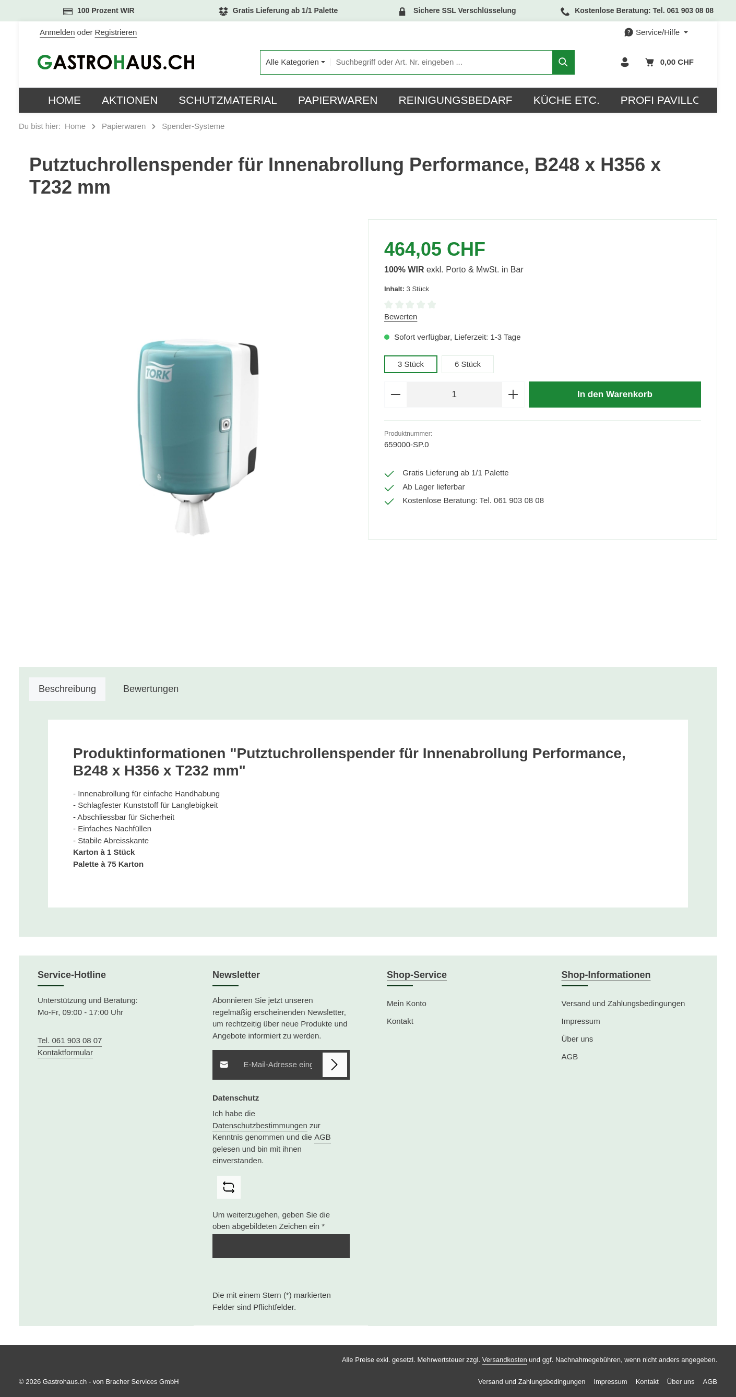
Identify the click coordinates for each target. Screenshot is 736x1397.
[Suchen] (563, 62)
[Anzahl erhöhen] (513, 394)
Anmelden (57, 32)
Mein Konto (406, 1003)
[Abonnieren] (335, 1065)
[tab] (67, 689)
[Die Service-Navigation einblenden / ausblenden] (656, 33)
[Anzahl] (454, 394)
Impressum (581, 1021)
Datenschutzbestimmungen (259, 1125)
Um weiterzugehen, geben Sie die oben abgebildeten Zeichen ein (271, 1220)
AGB (322, 1136)
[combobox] (441, 62)
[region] (193, 437)
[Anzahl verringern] (395, 394)
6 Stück (468, 364)
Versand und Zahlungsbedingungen (623, 1003)
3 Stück (411, 364)
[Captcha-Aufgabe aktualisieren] (229, 1187)
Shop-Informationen (606, 975)
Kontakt (400, 1021)
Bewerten (400, 316)
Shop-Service (417, 975)
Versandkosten (504, 1360)
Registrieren (116, 32)
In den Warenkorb (614, 394)
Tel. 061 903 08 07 (70, 1040)
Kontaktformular (65, 1052)
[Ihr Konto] (624, 62)
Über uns (577, 1038)
